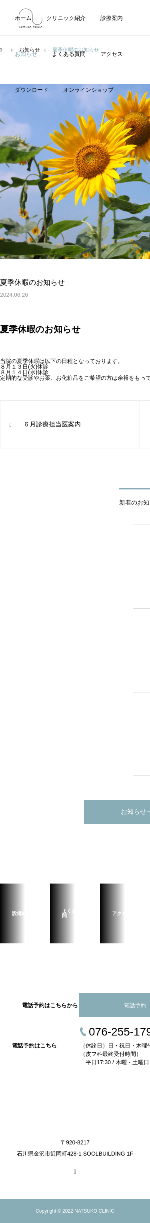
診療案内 (111, 18)
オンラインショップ (88, 90)
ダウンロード (31, 90)
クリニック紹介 (66, 18)
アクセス (111, 54)
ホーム (23, 18)
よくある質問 (69, 54)
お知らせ (26, 54)
